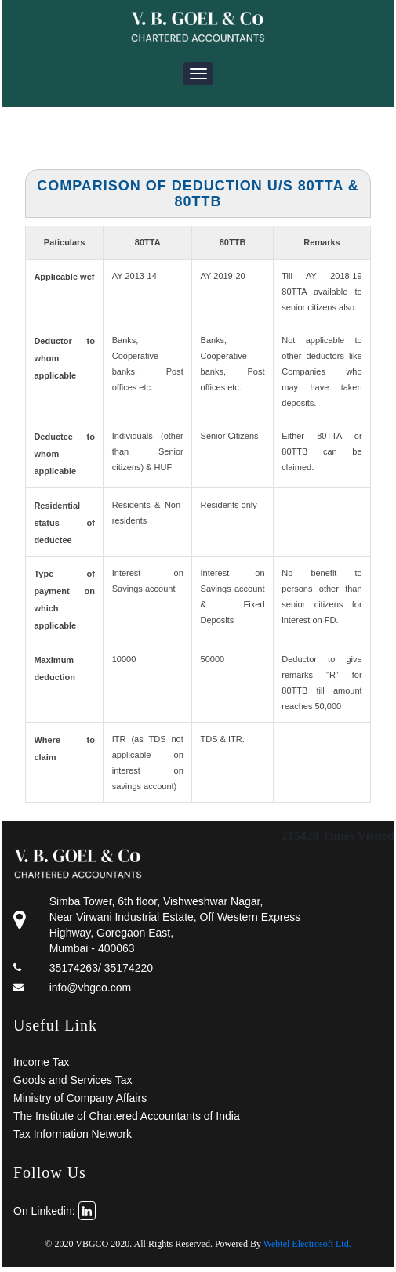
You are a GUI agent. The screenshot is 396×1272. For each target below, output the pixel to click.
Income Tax (41, 1062)
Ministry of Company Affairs (80, 1098)
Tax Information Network (72, 1134)
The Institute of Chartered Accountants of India (126, 1116)
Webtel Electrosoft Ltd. (307, 1243)
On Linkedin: (54, 1211)
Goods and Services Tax (73, 1080)
